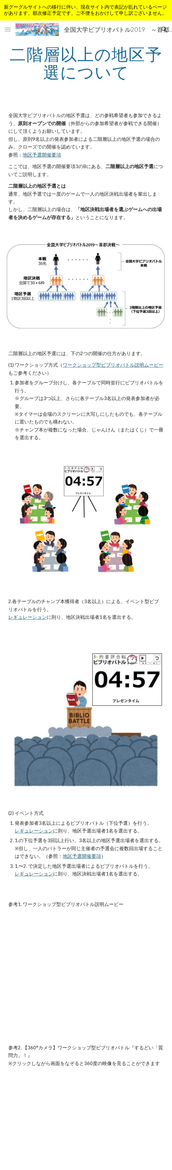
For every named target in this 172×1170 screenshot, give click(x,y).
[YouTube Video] (86, 968)
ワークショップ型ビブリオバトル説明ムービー (113, 365)
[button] (7, 29)
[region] (86, 10)
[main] (86, 63)
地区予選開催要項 (42, 155)
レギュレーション (27, 617)
